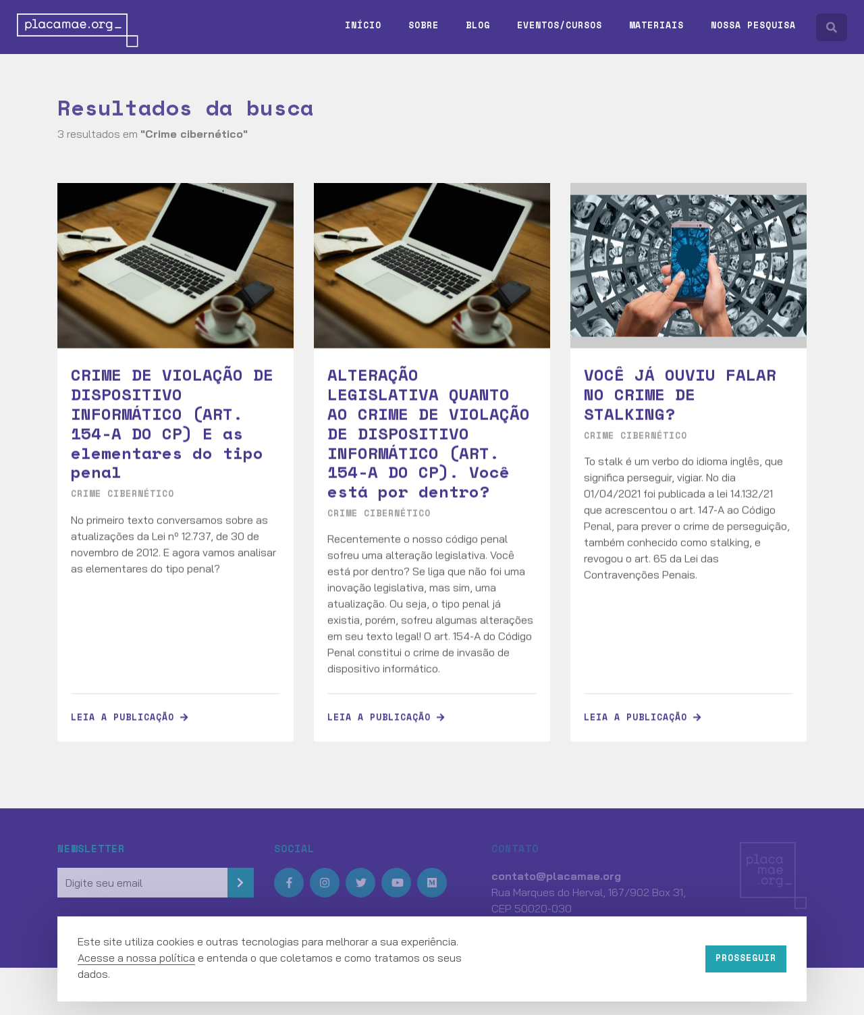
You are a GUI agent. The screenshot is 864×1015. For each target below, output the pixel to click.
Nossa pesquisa (753, 25)
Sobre (423, 25)
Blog (478, 25)
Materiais (656, 25)
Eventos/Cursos (559, 25)
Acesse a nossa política (136, 957)
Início (363, 25)
